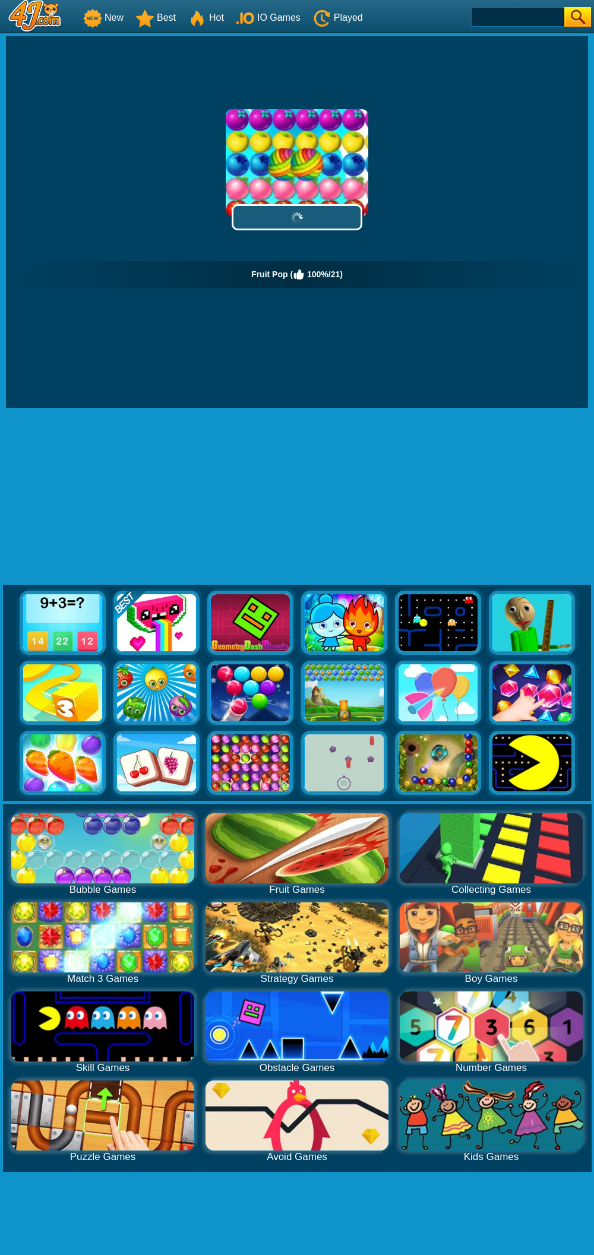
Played (337, 17)
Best (155, 17)
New (103, 17)
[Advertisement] (297, 497)
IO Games (268, 17)
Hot (206, 17)
